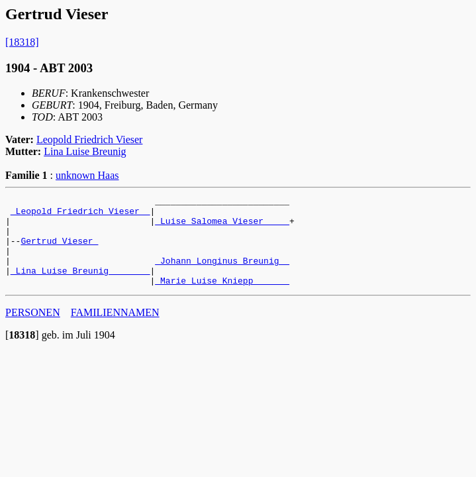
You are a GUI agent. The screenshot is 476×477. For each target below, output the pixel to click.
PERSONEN (32, 330)
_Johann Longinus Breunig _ (222, 274)
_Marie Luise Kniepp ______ (222, 298)
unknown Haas (87, 175)
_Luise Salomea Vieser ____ (222, 227)
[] (22, 352)
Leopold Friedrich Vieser (89, 139)
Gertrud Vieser (59, 250)
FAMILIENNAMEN (115, 330)
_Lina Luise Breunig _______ (80, 286)
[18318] (22, 42)
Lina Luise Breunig (85, 151)
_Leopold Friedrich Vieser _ (80, 215)
